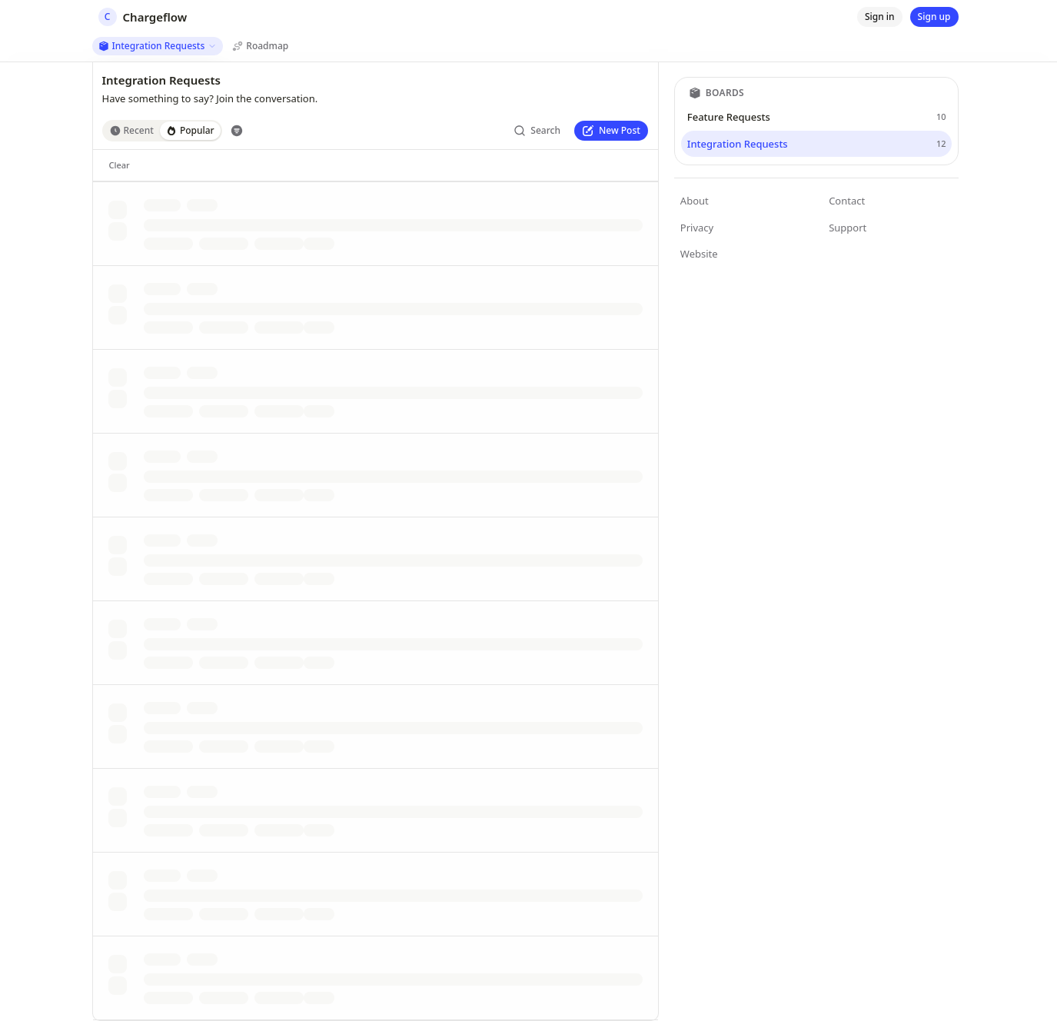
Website (699, 254)
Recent (132, 130)
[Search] (537, 130)
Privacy (696, 227)
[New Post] (611, 130)
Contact (847, 201)
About (694, 201)
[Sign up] (934, 17)
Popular (190, 130)
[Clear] (119, 165)
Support (847, 227)
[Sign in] (879, 17)
